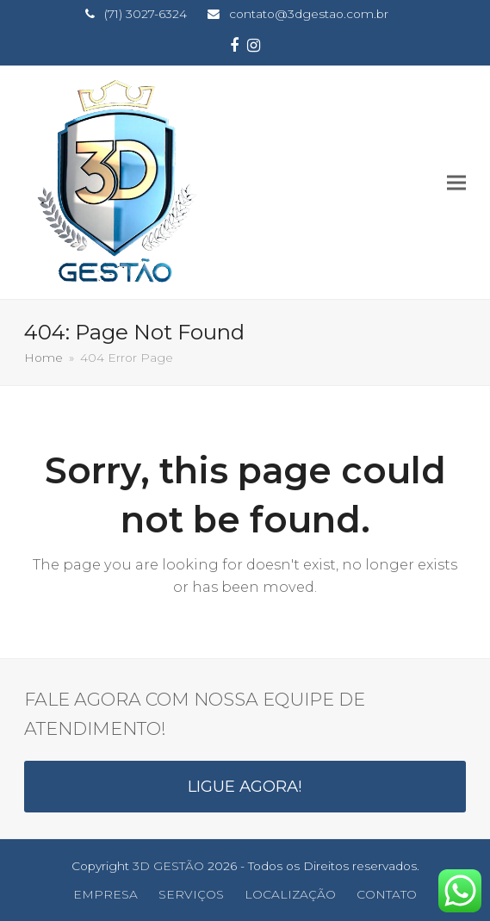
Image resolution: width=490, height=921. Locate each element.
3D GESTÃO (168, 866)
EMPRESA (105, 894)
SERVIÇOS (191, 894)
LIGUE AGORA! (245, 786)
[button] (456, 182)
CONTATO (387, 894)
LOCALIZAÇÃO (290, 894)
